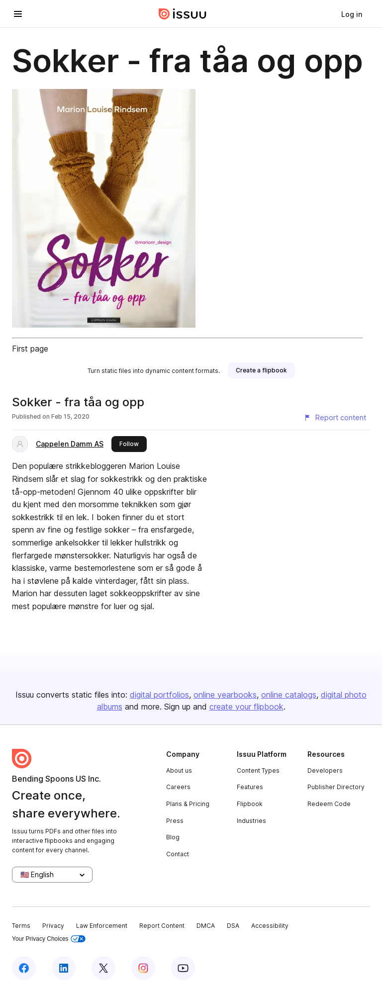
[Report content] (334, 418)
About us (179, 770)
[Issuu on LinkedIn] (64, 968)
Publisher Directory (336, 787)
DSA (233, 925)
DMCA (205, 925)
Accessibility (269, 925)
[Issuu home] (182, 13)
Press (175, 820)
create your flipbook (246, 707)
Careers (178, 787)
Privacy (53, 925)
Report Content (162, 925)
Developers (325, 770)
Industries (251, 820)
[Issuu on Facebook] (24, 968)
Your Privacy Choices (49, 939)
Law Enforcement (101, 925)
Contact (177, 854)
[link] (351, 14)
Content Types (258, 770)
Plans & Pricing (187, 804)
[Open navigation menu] (18, 14)
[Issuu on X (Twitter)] (103, 968)
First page (30, 349)
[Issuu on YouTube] (183, 968)
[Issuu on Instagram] (143, 968)
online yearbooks (225, 695)
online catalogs (288, 695)
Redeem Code (329, 804)
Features (250, 787)
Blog (173, 837)
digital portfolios (159, 695)
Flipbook (250, 804)
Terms (21, 925)
